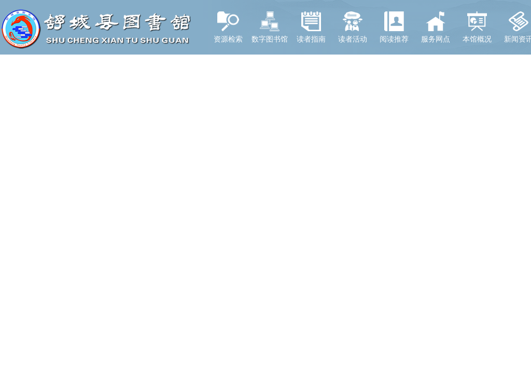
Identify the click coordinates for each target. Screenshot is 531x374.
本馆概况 (477, 27)
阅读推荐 (394, 27)
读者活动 (352, 27)
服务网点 (435, 27)
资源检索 (228, 27)
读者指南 (311, 27)
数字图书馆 (269, 27)
